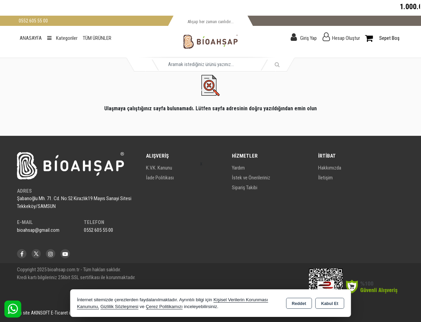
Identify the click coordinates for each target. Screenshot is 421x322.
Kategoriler (62, 38)
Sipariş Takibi (244, 187)
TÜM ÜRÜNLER (97, 38)
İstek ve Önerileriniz (251, 178)
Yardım (238, 168)
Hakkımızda (329, 168)
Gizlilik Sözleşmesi (119, 306)
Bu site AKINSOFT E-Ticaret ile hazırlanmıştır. (59, 313)
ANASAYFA (31, 38)
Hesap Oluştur (346, 38)
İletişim (325, 178)
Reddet (299, 303)
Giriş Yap (308, 38)
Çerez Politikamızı (164, 306)
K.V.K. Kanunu (159, 168)
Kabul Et (329, 303)
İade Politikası (160, 178)
